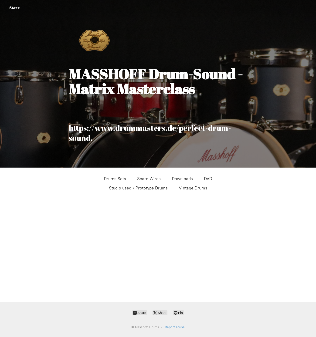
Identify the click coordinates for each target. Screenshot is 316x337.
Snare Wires (149, 178)
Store (14, 7)
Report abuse (175, 327)
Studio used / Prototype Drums (138, 188)
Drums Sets (115, 178)
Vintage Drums (193, 188)
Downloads (182, 178)
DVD (208, 178)
